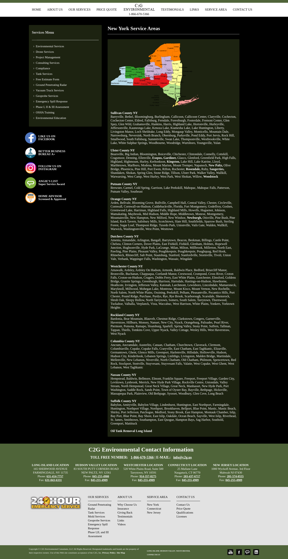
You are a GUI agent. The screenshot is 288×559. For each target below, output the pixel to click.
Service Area (216, 9)
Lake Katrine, (202, 161)
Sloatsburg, (155, 326)
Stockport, (125, 363)
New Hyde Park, (212, 386)
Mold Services (96, 516)
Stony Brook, (175, 412)
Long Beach (215, 393)
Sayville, (202, 416)
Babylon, (116, 404)
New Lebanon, (136, 360)
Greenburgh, (150, 281)
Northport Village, (138, 408)
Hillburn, (132, 322)
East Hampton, (194, 412)
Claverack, (201, 345)
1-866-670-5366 (139, 14)
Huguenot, (207, 210)
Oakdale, (172, 416)
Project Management (48, 57)
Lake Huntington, (203, 128)
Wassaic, (173, 258)
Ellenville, (144, 157)
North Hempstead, (132, 386)
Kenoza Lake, (161, 128)
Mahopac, (190, 187)
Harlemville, (178, 352)
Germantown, (119, 352)
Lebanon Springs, (156, 356)
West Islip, (215, 416)
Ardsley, (129, 270)
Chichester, (180, 154)
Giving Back (124, 512)
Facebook (239, 552)
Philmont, (206, 360)
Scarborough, (193, 296)
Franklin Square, (173, 378)
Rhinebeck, (118, 255)
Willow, (197, 176)
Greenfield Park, (210, 157)
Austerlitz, (145, 345)
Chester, (212, 202)
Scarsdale (208, 296)
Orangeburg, (192, 322)
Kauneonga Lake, (140, 128)
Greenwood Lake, (122, 210)
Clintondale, (195, 154)
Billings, (207, 240)
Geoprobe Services (47, 95)
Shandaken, (118, 172)
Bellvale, (125, 202)
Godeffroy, (215, 206)
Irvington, (131, 285)
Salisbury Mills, (148, 221)
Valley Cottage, (179, 330)
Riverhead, (229, 416)
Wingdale (186, 258)
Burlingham (162, 116)
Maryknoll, (118, 288)
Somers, (174, 300)
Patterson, (223, 187)
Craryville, (166, 348)
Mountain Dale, (219, 131)
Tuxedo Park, (167, 225)
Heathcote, (117, 285)
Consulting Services (47, 62)
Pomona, (129, 326)
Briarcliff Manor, (216, 270)
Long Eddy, (163, 131)
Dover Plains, (152, 244)
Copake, (135, 348)
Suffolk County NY (124, 401)
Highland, (117, 161)
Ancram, (116, 345)
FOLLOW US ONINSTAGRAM (49, 168)
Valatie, (188, 363)
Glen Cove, (200, 393)
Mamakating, (119, 214)
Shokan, (131, 172)
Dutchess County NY (125, 236)
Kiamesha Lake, (180, 128)
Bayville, (193, 389)
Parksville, (183, 135)
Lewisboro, (194, 285)
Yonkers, (215, 303)
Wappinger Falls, (140, 258)
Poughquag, (204, 251)
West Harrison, (182, 303)
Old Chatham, (190, 360)
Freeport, (190, 378)
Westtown (167, 229)
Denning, (132, 157)
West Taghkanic (133, 367)
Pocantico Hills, (219, 292)
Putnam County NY (124, 184)
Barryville (117, 116)
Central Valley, (196, 202)
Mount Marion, (162, 165)
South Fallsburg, (136, 139)
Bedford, (199, 270)
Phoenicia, (127, 169)
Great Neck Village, (157, 386)
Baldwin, (132, 378)
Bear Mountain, (133, 318)
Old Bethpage (156, 393)
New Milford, (158, 217)
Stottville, (139, 363)
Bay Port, (116, 416)
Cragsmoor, (118, 157)
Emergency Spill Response (51, 101)
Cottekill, (222, 154)
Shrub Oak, (118, 300)
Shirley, (115, 412)
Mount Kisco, (182, 288)
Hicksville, (221, 389)
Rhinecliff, (132, 255)
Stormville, (206, 255)
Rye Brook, (176, 296)
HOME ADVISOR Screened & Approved (52, 198)
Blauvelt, (150, 318)
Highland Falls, (157, 210)
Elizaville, (220, 348)
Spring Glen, (145, 172)
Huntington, (184, 404)
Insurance (123, 508)
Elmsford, (218, 277)
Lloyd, (216, 161)
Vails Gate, (198, 225)
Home (36, 9)
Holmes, (208, 244)
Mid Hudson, (151, 214)
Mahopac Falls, (207, 187)
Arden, (115, 202)
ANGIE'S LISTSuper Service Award (51, 183)
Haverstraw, (118, 322)
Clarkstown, (185, 318)
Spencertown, (221, 360)
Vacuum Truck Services (50, 90)
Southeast (136, 191)
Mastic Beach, (227, 408)
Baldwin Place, (183, 270)
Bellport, (186, 408)
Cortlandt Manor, (166, 273)
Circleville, (225, 202)
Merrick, (144, 382)
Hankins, (156, 124)
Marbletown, (119, 165)
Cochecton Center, (122, 120)
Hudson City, (119, 356)
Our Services (79, 9)
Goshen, (227, 206)
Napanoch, (201, 165)
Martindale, (224, 356)
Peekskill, (173, 292)
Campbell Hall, (177, 202)
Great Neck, (178, 386)
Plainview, (140, 393)
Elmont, (157, 378)
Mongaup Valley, (182, 131)
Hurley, (144, 161)
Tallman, (225, 326)
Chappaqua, (147, 273)
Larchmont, (179, 285)
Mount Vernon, (201, 288)
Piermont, (117, 326)
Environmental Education (51, 118)
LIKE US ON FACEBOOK (46, 138)
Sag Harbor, (203, 419)
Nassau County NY (123, 374)
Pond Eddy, (198, 135)
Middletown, (186, 214)
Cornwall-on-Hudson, (137, 206)
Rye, (166, 296)
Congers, (199, 318)
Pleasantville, (199, 292)
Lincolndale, (210, 285)
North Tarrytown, (157, 300)
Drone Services (45, 51)
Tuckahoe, (117, 303)
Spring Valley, (183, 326)
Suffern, (214, 326)
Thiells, (126, 330)
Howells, (194, 210)
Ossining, (160, 292)
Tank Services (44, 73)
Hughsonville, (131, 247)
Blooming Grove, (143, 202)
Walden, (211, 225)
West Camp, (135, 176)
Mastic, (213, 408)
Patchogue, (147, 412)
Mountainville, (120, 217)
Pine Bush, (222, 217)
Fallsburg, (151, 120)
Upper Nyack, (160, 330)
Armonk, (167, 270)
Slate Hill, (181, 221)
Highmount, (131, 161)
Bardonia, (117, 318)
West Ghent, (219, 363)
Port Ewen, (155, 169)
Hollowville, (208, 352)
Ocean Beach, (187, 416)
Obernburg (168, 135)
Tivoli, (218, 255)
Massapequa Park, (122, 393)
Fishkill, (184, 244)
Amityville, (130, 404)
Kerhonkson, (158, 161)
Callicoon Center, (196, 116)
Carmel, (128, 187)
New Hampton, (139, 217)
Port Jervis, (214, 135)
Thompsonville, (191, 139)
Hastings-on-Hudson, (198, 281)
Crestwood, (185, 273)
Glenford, (194, 157)
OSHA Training (45, 112)
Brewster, (117, 187)
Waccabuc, (165, 303)
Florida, (178, 206)
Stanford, (174, 255)
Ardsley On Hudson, (148, 270)
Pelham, (185, 292)
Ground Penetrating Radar (51, 84)
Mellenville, (118, 360)
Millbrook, (196, 247)
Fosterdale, (194, 120)
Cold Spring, (142, 187)
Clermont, (214, 345)
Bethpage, (206, 389)
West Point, (152, 229)
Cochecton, (229, 116)
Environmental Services (50, 46)
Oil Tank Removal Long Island (131, 431)
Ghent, (133, 352)
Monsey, (144, 322)
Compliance (43, 68)
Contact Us (242, 9)
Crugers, (149, 277)
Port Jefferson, (130, 412)
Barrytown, (169, 240)
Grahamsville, (141, 124)
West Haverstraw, (219, 330)
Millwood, (132, 288)
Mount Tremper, (183, 165)
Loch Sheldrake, (145, 131)
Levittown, (117, 382)
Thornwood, (219, 300)
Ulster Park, (188, 172)
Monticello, (201, 131)
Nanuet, (155, 322)
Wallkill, (221, 172)
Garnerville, (213, 318)
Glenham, (196, 244)
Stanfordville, (189, 255)
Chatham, (170, 345)
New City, (167, 322)
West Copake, (202, 363)
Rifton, (166, 169)
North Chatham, (170, 360)
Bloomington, (148, 154)
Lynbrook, (131, 382)
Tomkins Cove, (141, 330)
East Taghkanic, (203, 348)
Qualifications (184, 512)
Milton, (184, 247)
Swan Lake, (172, 139)
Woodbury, (185, 393)
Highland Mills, (178, 210)
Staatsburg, (161, 255)
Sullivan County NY (124, 113)
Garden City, (227, 378)
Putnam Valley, (120, 191)
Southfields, (195, 221)
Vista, (154, 303)
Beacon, (182, 240)
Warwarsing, (118, 176)
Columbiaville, (120, 348)
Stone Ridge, (162, 172)
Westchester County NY (127, 266)
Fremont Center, (212, 120)
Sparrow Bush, (213, 221)
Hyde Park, (148, 247)
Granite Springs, (131, 281)
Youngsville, (205, 143)
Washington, (160, 258)
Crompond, (200, 273)
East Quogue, (166, 419)
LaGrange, (163, 247)
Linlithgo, (174, 356)
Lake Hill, (187, 161)
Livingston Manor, (122, 131)
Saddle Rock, (135, 389)
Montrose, (166, 288)
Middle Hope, (169, 214)
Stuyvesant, (153, 363)
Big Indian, (132, 154)
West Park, (167, 176)
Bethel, (129, 116)
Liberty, (219, 128)
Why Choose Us (127, 504)
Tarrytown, (204, 300)
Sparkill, (168, 326)
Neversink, (135, 135)
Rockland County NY (125, 315)
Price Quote (106, 9)
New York (153, 504)
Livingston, (188, 356)
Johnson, (219, 210)
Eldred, (139, 120)
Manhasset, (194, 386)
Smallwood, (118, 139)
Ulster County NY (123, 150)
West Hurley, (151, 176)
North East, (225, 247)
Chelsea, (116, 244)
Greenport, (163, 352)
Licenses (181, 516)
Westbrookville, (211, 139)
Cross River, (216, 273)
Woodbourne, (157, 143)
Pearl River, (221, 322)
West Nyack (118, 333)
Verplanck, (143, 303)
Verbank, (123, 258)
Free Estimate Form (47, 79)
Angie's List (247, 552)
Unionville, (183, 225)
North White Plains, (140, 292)
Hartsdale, (177, 281)
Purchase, (145, 296)
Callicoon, (177, 116)
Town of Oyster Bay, (174, 389)
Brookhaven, (172, 408)
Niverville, (153, 360)
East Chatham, (183, 348)
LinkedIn (256, 552)
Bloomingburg (144, 116)
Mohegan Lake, (149, 288)
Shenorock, (223, 296)
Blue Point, (200, 408)
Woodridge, (173, 143)
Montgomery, (215, 214)
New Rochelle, (220, 288)
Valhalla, (129, 303)
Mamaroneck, (227, 285)
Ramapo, (141, 326)
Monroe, (200, 214)
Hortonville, (201, 124)
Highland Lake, (183, 124)
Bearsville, (117, 154)
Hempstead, (118, 378)
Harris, (167, 124)
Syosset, (172, 393)
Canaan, (158, 345)
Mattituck (131, 423)
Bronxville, (118, 273)
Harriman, (140, 210)
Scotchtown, (166, 221)
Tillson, (175, 172)
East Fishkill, (170, 244)
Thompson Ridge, (147, 225)
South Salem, (188, 300)
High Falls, (229, 157)
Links (194, 9)
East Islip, (159, 416)
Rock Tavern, (128, 221)
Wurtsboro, (189, 143)
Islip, (233, 412)
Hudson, (221, 352)
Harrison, (165, 281)
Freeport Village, (207, 378)
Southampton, (148, 419)
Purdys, (157, 296)
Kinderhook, (136, 356)
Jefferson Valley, (148, 285)
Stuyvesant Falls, (172, 363)
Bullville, (161, 202)
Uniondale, (212, 382)
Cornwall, (117, 206)
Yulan (217, 143)
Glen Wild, (125, 124)
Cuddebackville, (162, 206)
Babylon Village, (148, 404)
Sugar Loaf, (127, 225)
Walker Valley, (206, 172)
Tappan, (116, 330)
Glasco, (182, 157)
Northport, (156, 408)
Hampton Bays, (185, 419)
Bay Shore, (145, 416)
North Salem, (119, 292)
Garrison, (157, 187)
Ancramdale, (130, 345)
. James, (117, 419)
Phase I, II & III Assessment (52, 106)
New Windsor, (177, 217)
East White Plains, (183, 277)
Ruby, (205, 169)
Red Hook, (219, 251)
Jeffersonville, (119, 128)
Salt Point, (146, 255)
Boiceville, (165, 154)
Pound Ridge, (130, 296)
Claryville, (214, 116)
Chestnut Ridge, (166, 318)
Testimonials (172, 9)
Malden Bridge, (206, 356)
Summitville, (156, 139)
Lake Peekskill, (173, 187)
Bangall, (156, 240)
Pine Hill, (141, 169)
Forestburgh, (178, 120)
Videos (121, 524)
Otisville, (208, 217)
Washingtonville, (134, 229)
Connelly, (210, 154)
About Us (55, 9)
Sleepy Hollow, (135, 300)
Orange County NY (124, 199)
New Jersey (154, 512)
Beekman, (194, 240)
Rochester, (178, 169)
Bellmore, (144, 378)
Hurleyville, (216, 124)
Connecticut (154, 508)
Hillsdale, (193, 352)
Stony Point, (200, 326)
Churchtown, (185, 345)
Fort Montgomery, (195, 206)
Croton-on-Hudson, (130, 277)
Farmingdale (221, 404)
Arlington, (143, 240)
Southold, (218, 419)
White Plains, (200, 303)
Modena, (146, 165)
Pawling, (116, 251)
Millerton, (210, 247)
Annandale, (129, 240)
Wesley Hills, (198, 330)
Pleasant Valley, (148, 251)
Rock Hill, (228, 135)
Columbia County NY (125, 341)
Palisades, (207, 322)
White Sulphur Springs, (133, 143)
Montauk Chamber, (216, 412)
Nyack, (178, 322)
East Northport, (202, 404)
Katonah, (165, 285)
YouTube (230, 552)
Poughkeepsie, (168, 251)
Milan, (174, 247)
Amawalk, (117, 270)
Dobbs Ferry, (163, 277)
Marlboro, (133, 165)
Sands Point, (152, 389)
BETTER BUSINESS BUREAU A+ (51, 153)
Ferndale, (164, 120)
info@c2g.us (182, 457)
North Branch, (152, 135)
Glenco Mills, (146, 352)
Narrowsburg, (119, 135)
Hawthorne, (219, 281)
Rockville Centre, (193, 382)
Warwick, (117, 229)
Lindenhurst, (168, 404)
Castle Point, (221, 240)
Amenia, (116, 240)
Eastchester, (203, 277)
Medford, (161, 412)
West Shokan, (183, 176)
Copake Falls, (150, 348)
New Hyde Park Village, (166, 382)
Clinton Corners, (132, 244)
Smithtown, (131, 419)
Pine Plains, (129, 251)
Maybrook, (135, 214)
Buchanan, (132, 273)
